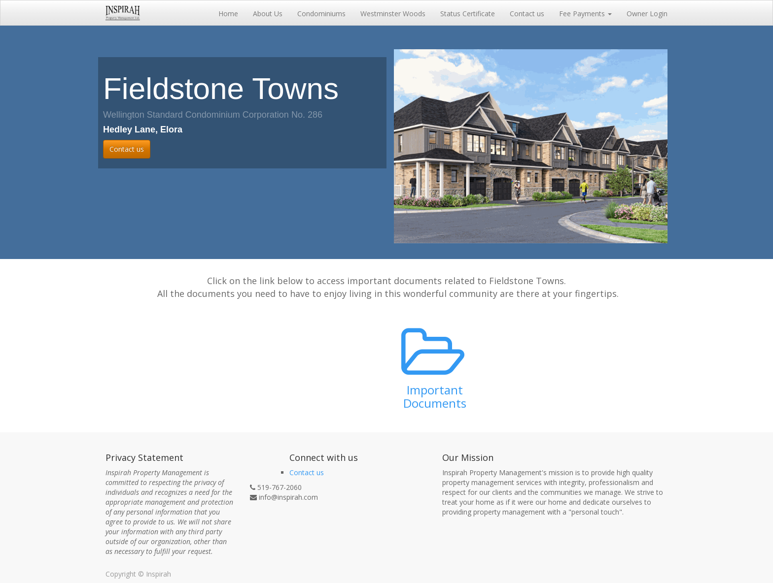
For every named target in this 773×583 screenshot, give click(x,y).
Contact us (126, 149)
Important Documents (434, 396)
